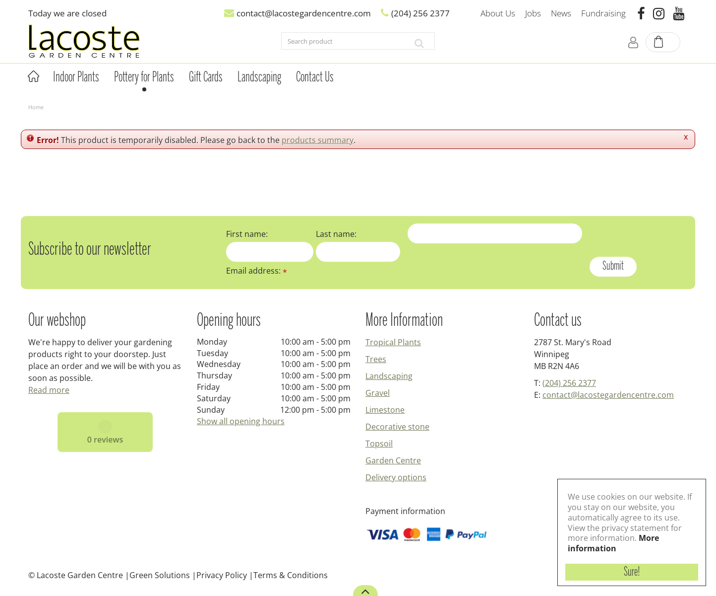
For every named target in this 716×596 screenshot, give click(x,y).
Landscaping (389, 376)
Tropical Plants (393, 342)
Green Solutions (159, 575)
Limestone (385, 409)
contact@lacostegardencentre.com (608, 394)
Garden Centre (393, 460)
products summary (318, 140)
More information (613, 543)
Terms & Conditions (290, 575)
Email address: (256, 271)
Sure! (632, 572)
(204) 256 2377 (569, 382)
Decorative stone (397, 426)
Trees (375, 359)
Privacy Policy (221, 575)
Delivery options (395, 477)
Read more (48, 389)
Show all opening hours (241, 421)
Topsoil (379, 443)
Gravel (377, 392)
